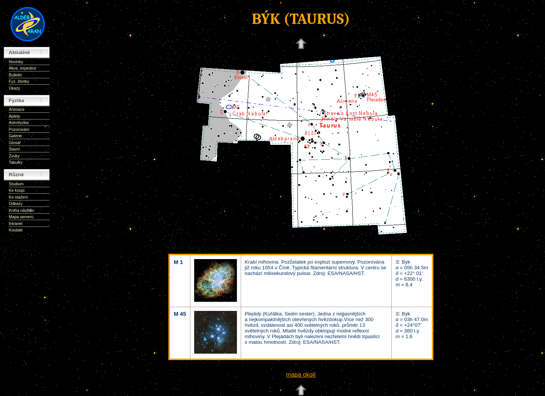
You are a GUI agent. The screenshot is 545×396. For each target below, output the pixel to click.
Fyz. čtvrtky (19, 81)
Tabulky (15, 162)
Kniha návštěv (21, 210)
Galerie (15, 136)
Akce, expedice (22, 68)
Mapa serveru (21, 216)
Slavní (14, 149)
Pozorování (19, 129)
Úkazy (14, 88)
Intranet (15, 223)
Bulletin (15, 75)
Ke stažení (18, 197)
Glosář (14, 142)
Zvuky (14, 156)
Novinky (16, 61)
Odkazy (15, 203)
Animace (16, 109)
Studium (16, 184)
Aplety (14, 116)
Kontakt (15, 230)
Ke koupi (16, 190)
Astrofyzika (18, 122)
